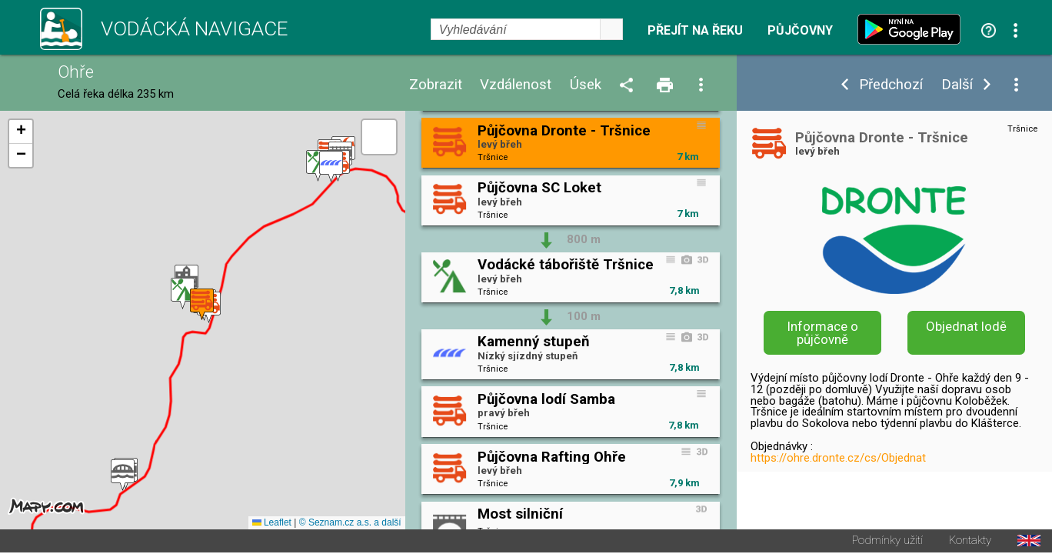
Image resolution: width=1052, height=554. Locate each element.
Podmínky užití (887, 542)
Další (957, 85)
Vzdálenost (515, 85)
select (611, 29)
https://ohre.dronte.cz (845, 509)
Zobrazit (435, 85)
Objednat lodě (966, 326)
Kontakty (970, 542)
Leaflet (271, 524)
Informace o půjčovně (822, 333)
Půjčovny (800, 31)
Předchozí (891, 85)
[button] (123, 476)
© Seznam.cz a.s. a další (350, 524)
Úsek (585, 85)
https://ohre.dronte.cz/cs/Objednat (838, 458)
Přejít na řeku (695, 31)
